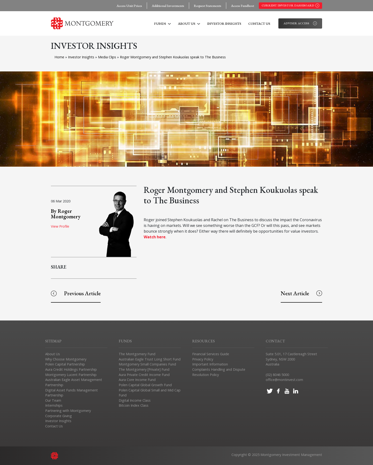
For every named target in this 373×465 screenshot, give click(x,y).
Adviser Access (300, 23)
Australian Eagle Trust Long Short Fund (150, 359)
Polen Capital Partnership (65, 364)
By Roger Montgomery (65, 213)
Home (59, 57)
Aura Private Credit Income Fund (144, 374)
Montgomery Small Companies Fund (147, 364)
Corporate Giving (58, 416)
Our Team (53, 400)
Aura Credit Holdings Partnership (71, 369)
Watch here (155, 237)
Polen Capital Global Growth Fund (145, 385)
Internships (54, 405)
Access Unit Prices (129, 5)
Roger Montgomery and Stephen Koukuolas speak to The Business (173, 57)
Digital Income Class (135, 400)
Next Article (301, 293)
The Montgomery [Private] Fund (144, 369)
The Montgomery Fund (137, 354)
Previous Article (76, 293)
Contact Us (259, 23)
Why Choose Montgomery (65, 359)
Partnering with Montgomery (68, 410)
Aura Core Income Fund (137, 379)
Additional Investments (168, 5)
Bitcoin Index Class (133, 405)
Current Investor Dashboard (290, 5)
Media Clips (107, 57)
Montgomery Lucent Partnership (71, 374)
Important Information (210, 364)
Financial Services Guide (210, 354)
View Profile (60, 226)
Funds (162, 23)
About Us (189, 23)
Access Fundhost (242, 5)
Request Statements (207, 5)
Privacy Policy (202, 359)
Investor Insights (224, 23)
